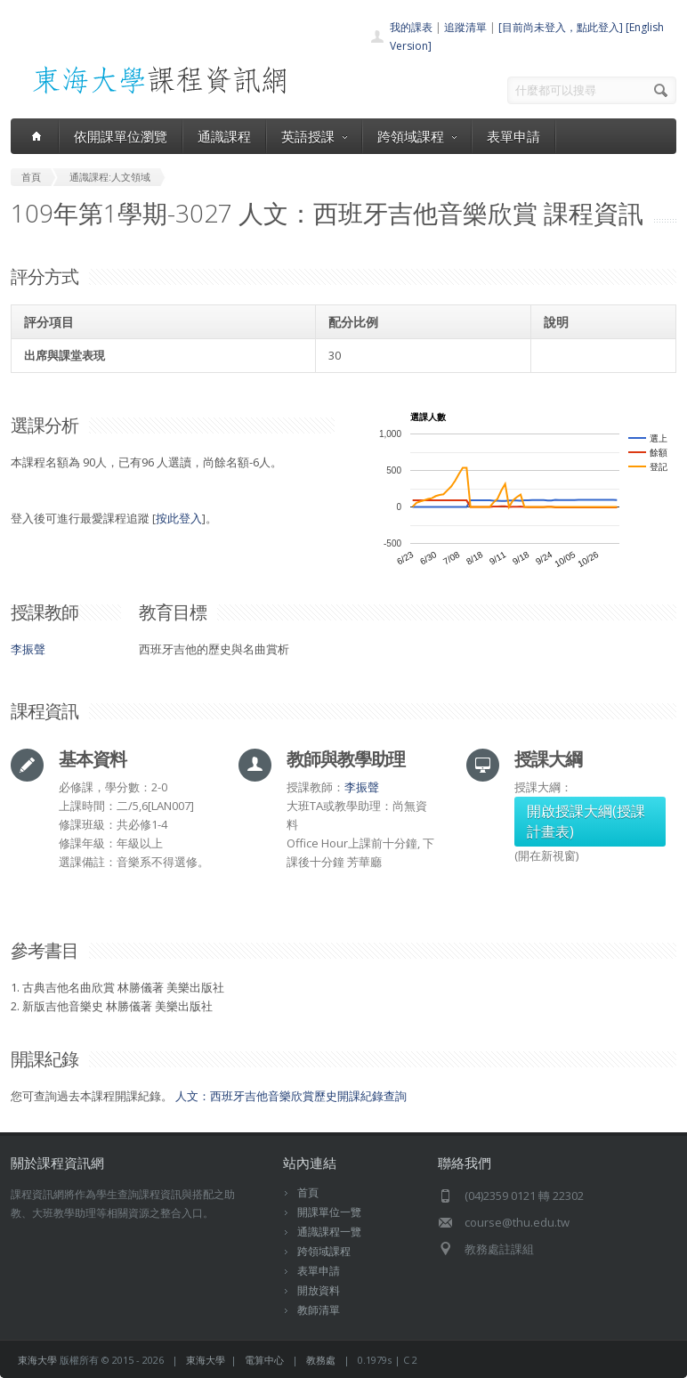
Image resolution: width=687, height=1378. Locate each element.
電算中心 (264, 1359)
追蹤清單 (465, 27)
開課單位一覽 (329, 1212)
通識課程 (224, 136)
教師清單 (318, 1309)
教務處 (320, 1359)
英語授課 (314, 136)
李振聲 (28, 649)
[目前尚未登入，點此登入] (560, 27)
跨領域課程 (417, 136)
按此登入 (179, 518)
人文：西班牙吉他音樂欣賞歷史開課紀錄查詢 (291, 1096)
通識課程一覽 (329, 1231)
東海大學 (37, 1359)
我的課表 (411, 27)
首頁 (308, 1192)
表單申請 (513, 136)
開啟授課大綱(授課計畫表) (586, 821)
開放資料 (318, 1290)
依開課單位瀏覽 (120, 136)
